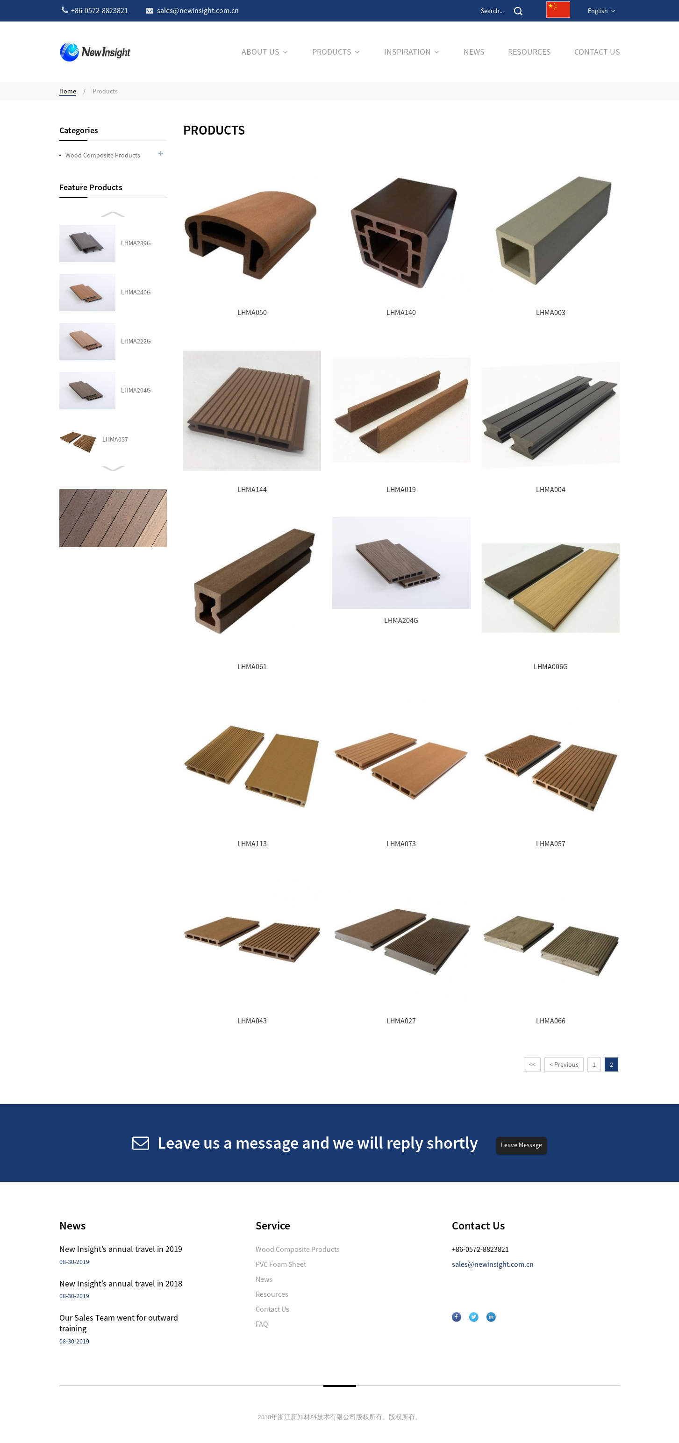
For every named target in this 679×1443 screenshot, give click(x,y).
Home (67, 91)
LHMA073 (401, 843)
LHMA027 (115, 390)
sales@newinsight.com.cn (493, 1264)
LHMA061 (252, 666)
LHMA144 (252, 489)
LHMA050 (252, 312)
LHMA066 (115, 439)
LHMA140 (401, 312)
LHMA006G (551, 666)
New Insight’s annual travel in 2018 (120, 1283)
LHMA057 (115, 292)
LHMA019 (401, 489)
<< (532, 1064)
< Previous (564, 1064)
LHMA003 (550, 312)
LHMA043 (115, 341)
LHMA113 (252, 843)
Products (105, 91)
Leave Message (521, 1145)
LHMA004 (550, 489)
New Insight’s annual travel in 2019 (120, 1248)
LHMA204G (136, 243)
